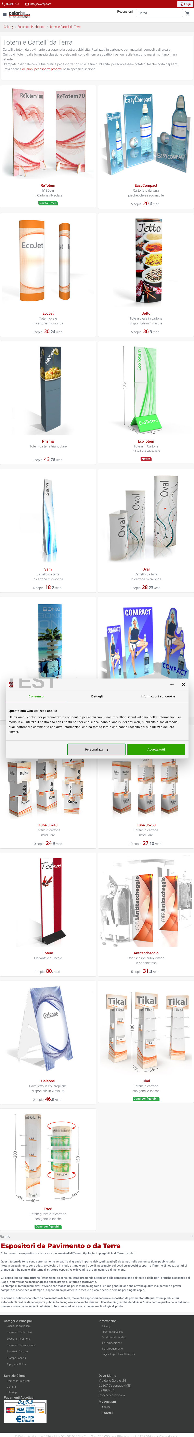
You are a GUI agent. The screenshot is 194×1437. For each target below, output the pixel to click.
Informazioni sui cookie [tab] (158, 696)
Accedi (106, 1407)
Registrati (107, 1412)
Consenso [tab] (36, 696)
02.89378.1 (10, 4)
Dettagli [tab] (97, 696)
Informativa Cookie (112, 1331)
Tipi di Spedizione (112, 1342)
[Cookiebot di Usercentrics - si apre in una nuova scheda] (156, 684)
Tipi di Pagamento (112, 1348)
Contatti (11, 1386)
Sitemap (12, 1392)
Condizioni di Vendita (114, 1337)
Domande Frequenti (18, 1380)
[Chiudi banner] (183, 684)
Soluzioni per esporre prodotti (41, 69)
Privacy (106, 1326)
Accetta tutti (156, 749)
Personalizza (96, 749)
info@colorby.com (38, 4)
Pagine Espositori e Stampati (118, 1354)
